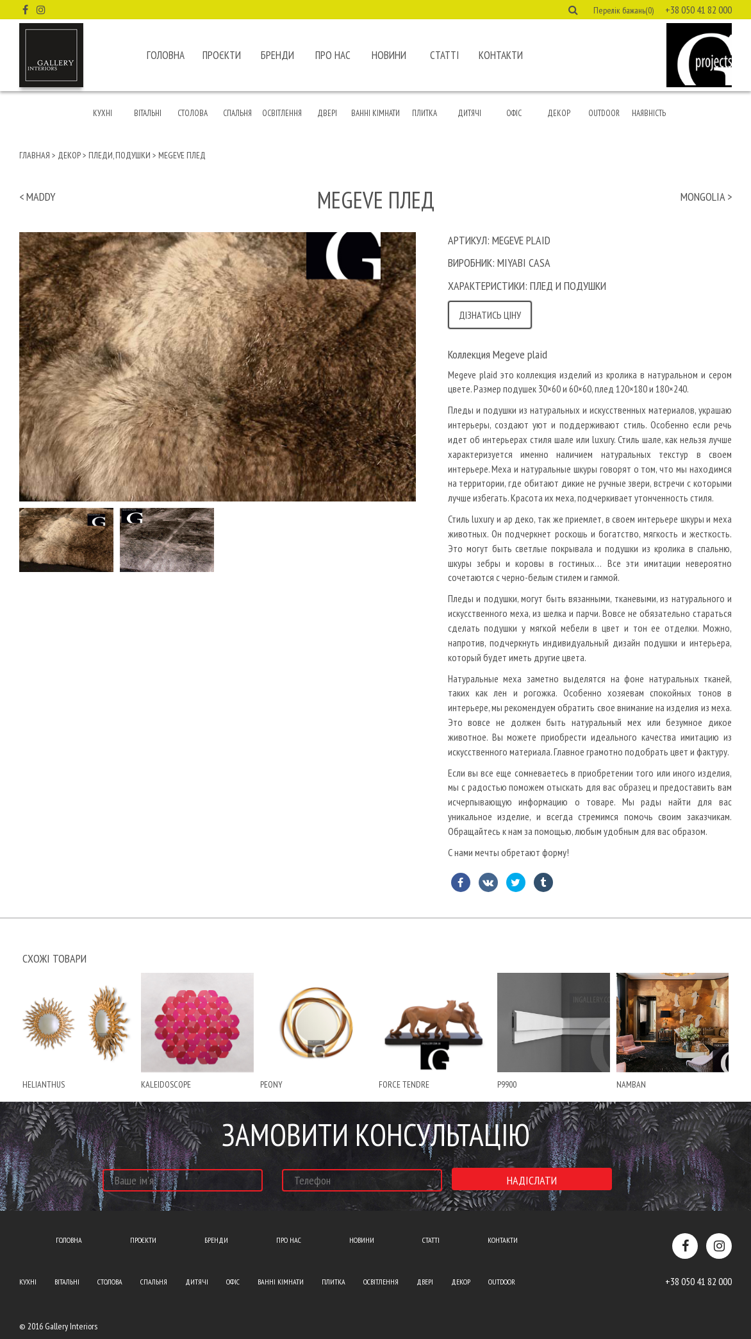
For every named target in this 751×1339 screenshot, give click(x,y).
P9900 (506, 1084)
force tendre (404, 1084)
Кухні (102, 113)
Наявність (649, 113)
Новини (389, 55)
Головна (166, 55)
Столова (192, 113)
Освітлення (282, 113)
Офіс (514, 113)
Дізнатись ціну (490, 314)
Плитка (424, 113)
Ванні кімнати (375, 113)
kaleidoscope (166, 1084)
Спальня (237, 113)
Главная (34, 155)
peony (271, 1084)
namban (631, 1084)
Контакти (501, 55)
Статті (444, 55)
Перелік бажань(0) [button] (623, 10)
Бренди (277, 55)
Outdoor (604, 113)
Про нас (333, 55)
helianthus (43, 1084)
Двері (327, 113)
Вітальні (147, 113)
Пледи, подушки (119, 155)
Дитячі (469, 113)
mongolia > (706, 196)
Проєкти (221, 55)
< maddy (37, 196)
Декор (558, 113)
